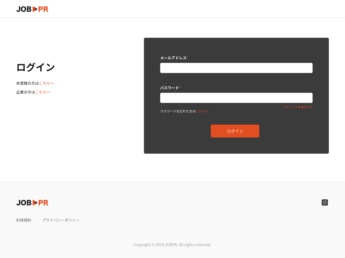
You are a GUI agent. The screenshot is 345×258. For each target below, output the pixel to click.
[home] (32, 9)
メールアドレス (174, 57)
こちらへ (46, 83)
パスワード (170, 87)
